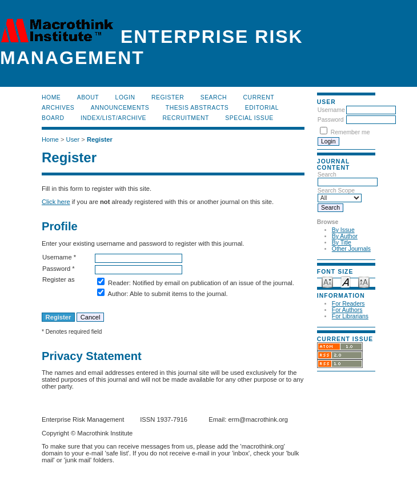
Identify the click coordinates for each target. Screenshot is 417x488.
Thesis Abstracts (197, 108)
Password (331, 120)
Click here (56, 201)
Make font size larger (364, 281)
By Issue (343, 230)
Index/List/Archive (113, 118)
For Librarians (350, 316)
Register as (58, 279)
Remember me (350, 132)
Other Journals (351, 249)
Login (125, 97)
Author (116, 293)
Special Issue (249, 118)
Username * (59, 257)
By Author (345, 236)
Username (331, 110)
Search (214, 97)
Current (258, 97)
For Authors (347, 310)
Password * (58, 268)
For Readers (348, 304)
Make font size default (345, 281)
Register (167, 97)
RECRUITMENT (186, 118)
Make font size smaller (327, 281)
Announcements (120, 108)
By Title (341, 242)
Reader (118, 282)
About (88, 97)
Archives (58, 108)
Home (51, 97)
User (73, 139)
